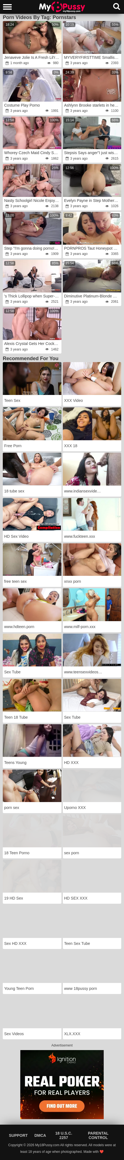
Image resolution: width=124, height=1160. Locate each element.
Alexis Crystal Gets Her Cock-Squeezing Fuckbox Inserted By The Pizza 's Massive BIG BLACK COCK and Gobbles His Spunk (32, 343)
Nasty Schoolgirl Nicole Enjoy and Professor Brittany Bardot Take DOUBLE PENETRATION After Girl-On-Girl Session (32, 200)
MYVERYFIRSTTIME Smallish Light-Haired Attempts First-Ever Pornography (92, 57)
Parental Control (98, 1135)
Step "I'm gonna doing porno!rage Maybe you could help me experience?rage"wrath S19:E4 (32, 248)
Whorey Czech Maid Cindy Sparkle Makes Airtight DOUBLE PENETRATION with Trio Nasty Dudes (32, 153)
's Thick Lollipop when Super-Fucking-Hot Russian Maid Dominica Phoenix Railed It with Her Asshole (32, 296)
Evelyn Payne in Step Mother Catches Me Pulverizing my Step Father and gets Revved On (92, 200)
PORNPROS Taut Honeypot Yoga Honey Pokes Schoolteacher (92, 248)
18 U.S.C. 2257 (63, 1135)
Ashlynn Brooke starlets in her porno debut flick (92, 105)
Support (18, 1135)
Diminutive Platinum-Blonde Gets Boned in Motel (92, 296)
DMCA (40, 1135)
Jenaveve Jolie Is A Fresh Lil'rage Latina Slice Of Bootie (32, 57)
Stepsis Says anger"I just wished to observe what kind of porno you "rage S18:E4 (92, 153)
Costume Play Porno (22, 105)
